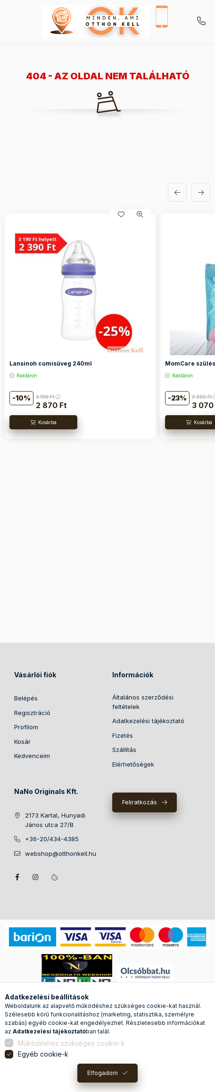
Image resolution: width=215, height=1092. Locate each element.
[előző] (177, 192)
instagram (35, 877)
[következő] (200, 192)
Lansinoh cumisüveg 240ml (50, 363)
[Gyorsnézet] (140, 214)
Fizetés (122, 735)
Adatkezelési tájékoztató (148, 721)
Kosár (22, 741)
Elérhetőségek (133, 764)
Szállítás (124, 749)
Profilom (26, 727)
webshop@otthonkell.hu (60, 853)
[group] (107, 326)
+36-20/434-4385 (201, 21)
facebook (17, 877)
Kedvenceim (32, 755)
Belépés (26, 698)
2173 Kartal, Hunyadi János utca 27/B (55, 819)
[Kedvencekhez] (121, 214)
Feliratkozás (139, 802)
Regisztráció (32, 713)
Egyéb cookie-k (43, 1054)
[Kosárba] (43, 422)
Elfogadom (102, 1072)
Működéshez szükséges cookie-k (71, 1043)
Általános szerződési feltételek (143, 701)
